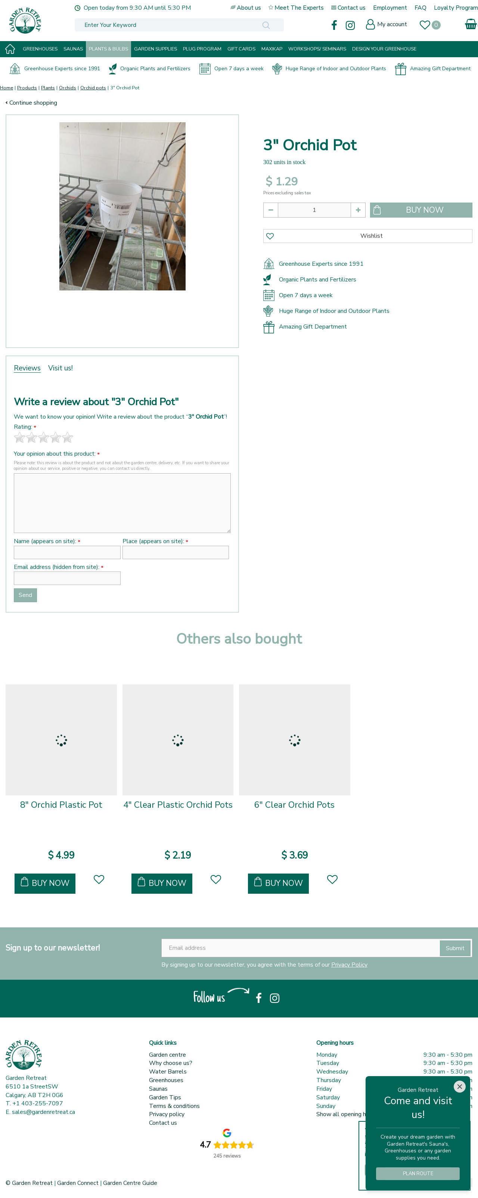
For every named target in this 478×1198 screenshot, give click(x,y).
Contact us (163, 1123)
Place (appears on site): (155, 541)
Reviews (27, 368)
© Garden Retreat (30, 1183)
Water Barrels (168, 1072)
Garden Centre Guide (130, 1183)
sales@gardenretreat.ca (43, 1112)
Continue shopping (33, 103)
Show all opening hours (346, 1114)
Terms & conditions (174, 1106)
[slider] (44, 437)
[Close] (460, 1087)
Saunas (158, 1089)
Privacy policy (166, 1114)
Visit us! (60, 368)
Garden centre (167, 1055)
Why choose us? (170, 1063)
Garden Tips (165, 1097)
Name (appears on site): (47, 541)
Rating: (25, 427)
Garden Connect (78, 1183)
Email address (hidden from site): (58, 567)
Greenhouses (166, 1080)
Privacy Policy (349, 965)
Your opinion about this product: (57, 454)
